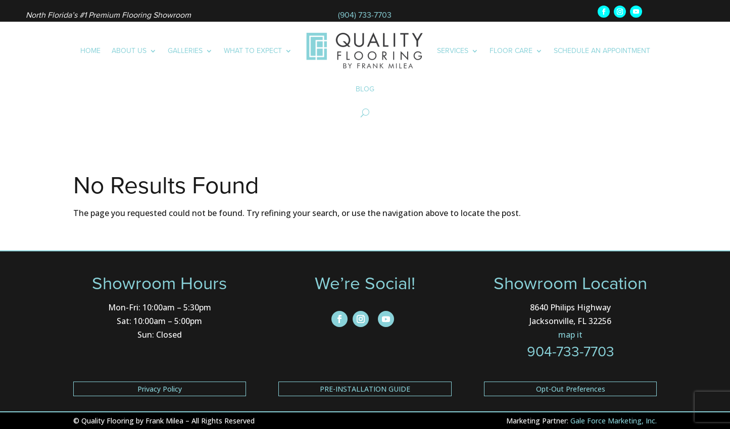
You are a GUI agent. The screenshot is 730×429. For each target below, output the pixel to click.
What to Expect (253, 50)
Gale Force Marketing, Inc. (613, 420)
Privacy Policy (159, 389)
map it (570, 334)
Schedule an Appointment (602, 50)
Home (90, 50)
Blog (365, 89)
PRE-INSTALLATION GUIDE (365, 389)
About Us (129, 50)
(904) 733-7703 (365, 15)
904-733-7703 (570, 351)
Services (452, 50)
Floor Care (511, 50)
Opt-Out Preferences (570, 389)
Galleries (185, 50)
